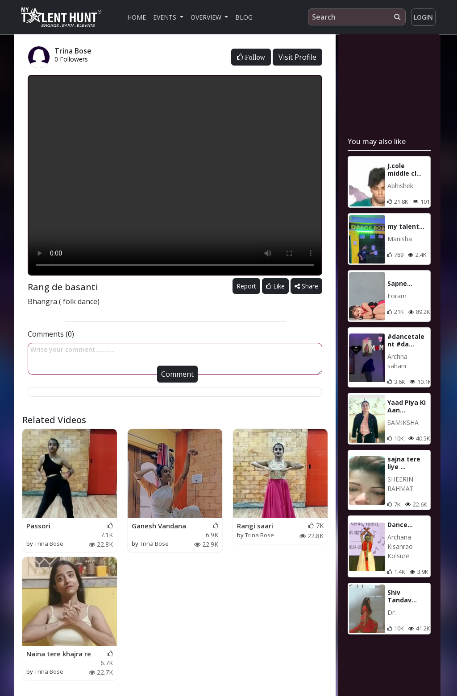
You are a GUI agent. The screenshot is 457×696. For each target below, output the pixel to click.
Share (306, 286)
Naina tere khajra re (58, 653)
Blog (244, 17)
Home (136, 17)
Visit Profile (297, 57)
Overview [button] (207, 17)
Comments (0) (51, 334)
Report (246, 286)
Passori (38, 525)
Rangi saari (255, 525)
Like (275, 286)
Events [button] (165, 17)
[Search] (357, 16)
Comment (177, 374)
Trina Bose (48, 544)
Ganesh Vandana (159, 525)
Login (423, 17)
